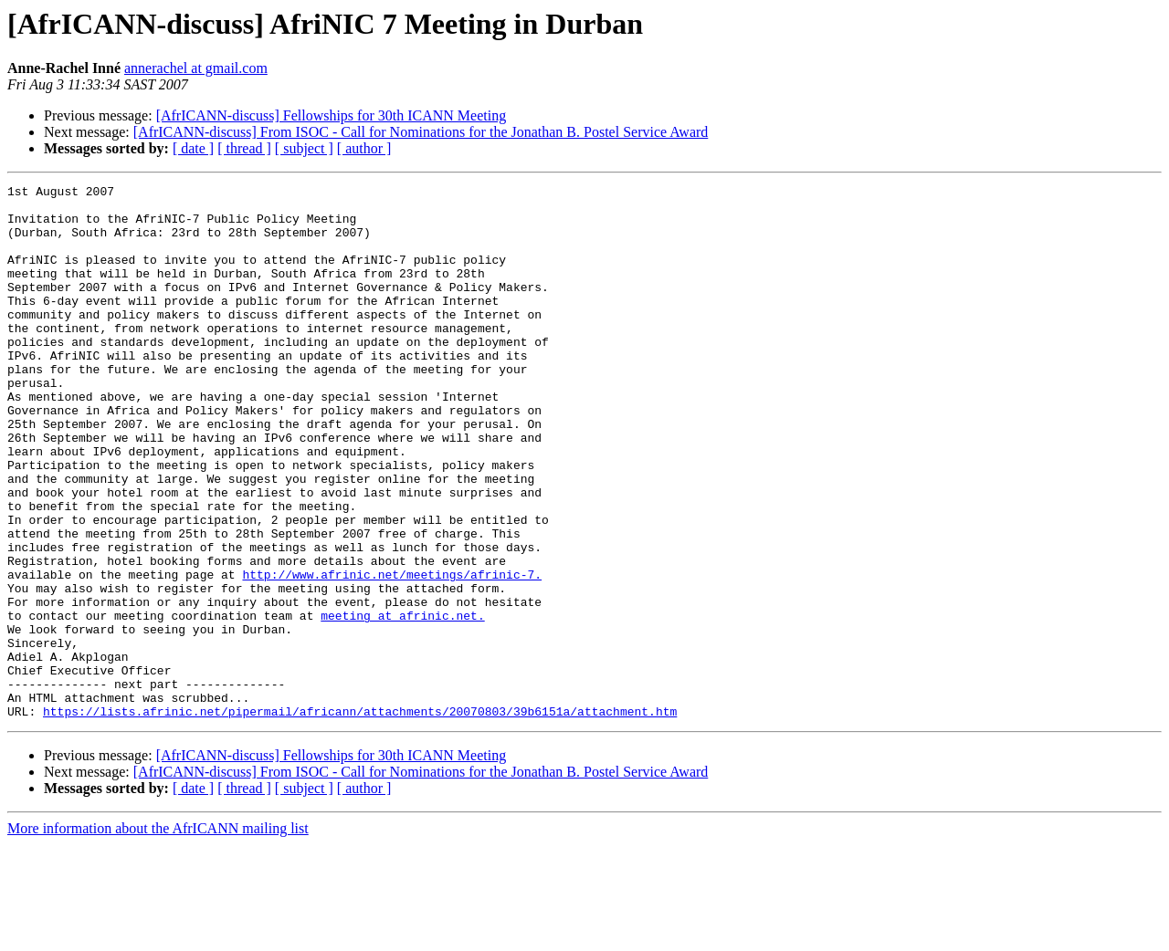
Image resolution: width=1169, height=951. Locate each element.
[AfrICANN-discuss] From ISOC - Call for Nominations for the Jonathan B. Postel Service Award (421, 132)
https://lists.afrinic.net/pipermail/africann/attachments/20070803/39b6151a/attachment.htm (360, 818)
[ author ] (364, 148)
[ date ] (193, 148)
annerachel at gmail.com (196, 68)
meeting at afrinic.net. (402, 703)
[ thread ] (244, 148)
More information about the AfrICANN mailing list (158, 935)
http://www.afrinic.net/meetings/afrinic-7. (392, 653)
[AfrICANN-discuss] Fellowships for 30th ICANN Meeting (331, 115)
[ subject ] (304, 148)
